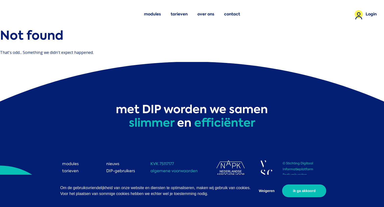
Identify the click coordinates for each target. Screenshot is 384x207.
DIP (18, 14)
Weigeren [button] (267, 191)
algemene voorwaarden (174, 170)
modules (152, 14)
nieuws (112, 163)
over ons (205, 14)
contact (232, 14)
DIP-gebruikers (120, 170)
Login (371, 14)
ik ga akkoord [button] (304, 191)
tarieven (179, 14)
